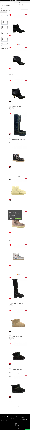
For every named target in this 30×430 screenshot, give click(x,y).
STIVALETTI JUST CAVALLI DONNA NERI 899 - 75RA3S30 (15, 402)
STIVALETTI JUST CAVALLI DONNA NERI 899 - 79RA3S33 (15, 369)
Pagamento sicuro (16, 422)
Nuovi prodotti (12, 418)
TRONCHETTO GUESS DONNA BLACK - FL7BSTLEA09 (15, 73)
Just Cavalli (10, 335)
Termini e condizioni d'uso (17, 420)
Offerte (11, 417)
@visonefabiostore (23, 422)
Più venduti (12, 419)
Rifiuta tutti (12, 218)
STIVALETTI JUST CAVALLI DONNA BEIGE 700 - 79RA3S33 (15, 336)
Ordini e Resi (16, 423)
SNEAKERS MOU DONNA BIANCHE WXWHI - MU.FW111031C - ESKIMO (16, 270)
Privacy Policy (10, 216)
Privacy (16, 424)
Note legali (16, 418)
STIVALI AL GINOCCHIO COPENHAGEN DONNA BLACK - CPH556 (16, 303)
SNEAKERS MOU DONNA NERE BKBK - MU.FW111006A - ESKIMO (16, 172)
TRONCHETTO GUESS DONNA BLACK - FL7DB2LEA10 (15, 106)
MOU (9, 138)
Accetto (18, 218)
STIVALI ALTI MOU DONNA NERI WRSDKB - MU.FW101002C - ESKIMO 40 (17, 139)
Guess (9, 105)
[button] (9, 11)
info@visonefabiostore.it (24, 419)
